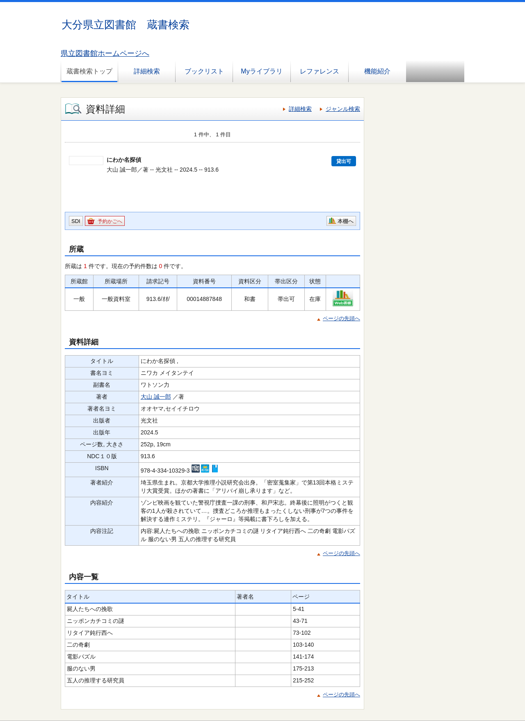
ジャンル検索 (343, 109)
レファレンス (319, 71)
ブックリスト (204, 71)
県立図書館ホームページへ (105, 53)
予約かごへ (110, 221)
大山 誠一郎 (156, 396)
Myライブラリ (261, 71)
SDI (75, 221)
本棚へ (346, 221)
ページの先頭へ (341, 318)
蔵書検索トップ (89, 71)
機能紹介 (377, 71)
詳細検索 (147, 71)
